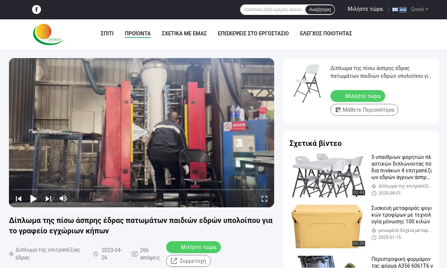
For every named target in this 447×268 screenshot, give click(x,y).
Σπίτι (107, 33)
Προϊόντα (138, 33)
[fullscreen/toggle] (264, 198)
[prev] (18, 198)
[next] (48, 198)
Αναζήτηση (320, 9)
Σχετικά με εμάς (184, 33)
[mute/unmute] (63, 198)
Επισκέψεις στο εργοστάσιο (253, 33)
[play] (141, 132)
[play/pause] (33, 198)
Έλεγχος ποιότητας (326, 33)
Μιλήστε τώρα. (366, 9)
